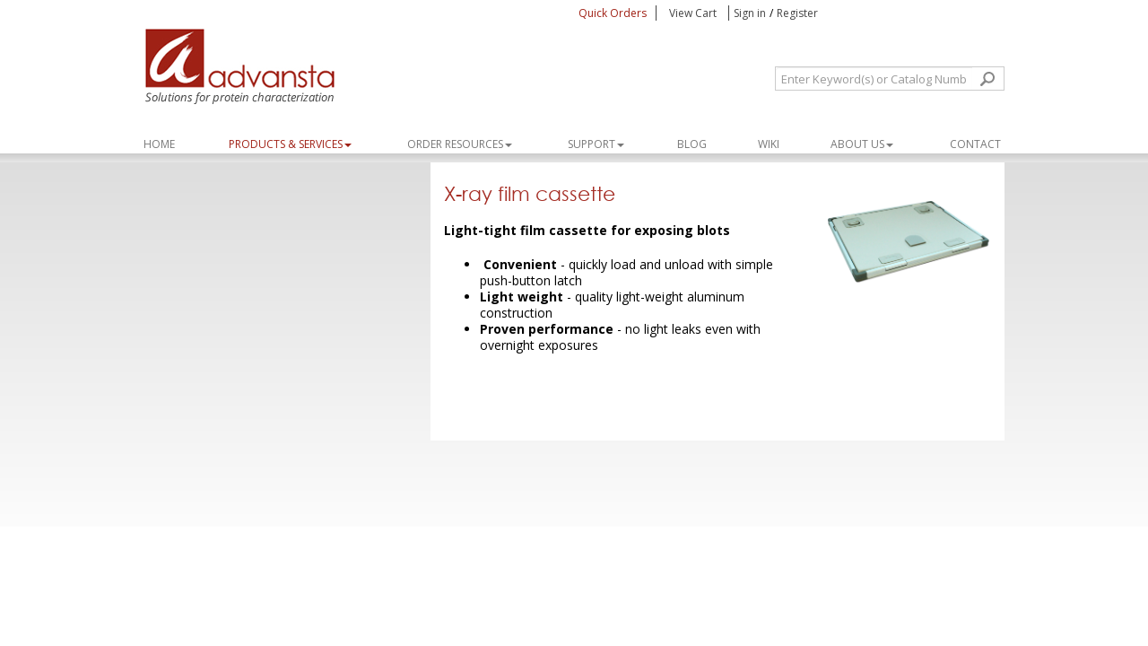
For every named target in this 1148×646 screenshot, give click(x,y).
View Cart (694, 13)
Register (797, 13)
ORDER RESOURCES (459, 144)
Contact (975, 144)
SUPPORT (596, 144)
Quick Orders (612, 13)
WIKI (768, 144)
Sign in (750, 13)
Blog (692, 144)
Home (159, 144)
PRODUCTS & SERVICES (290, 144)
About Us (862, 144)
